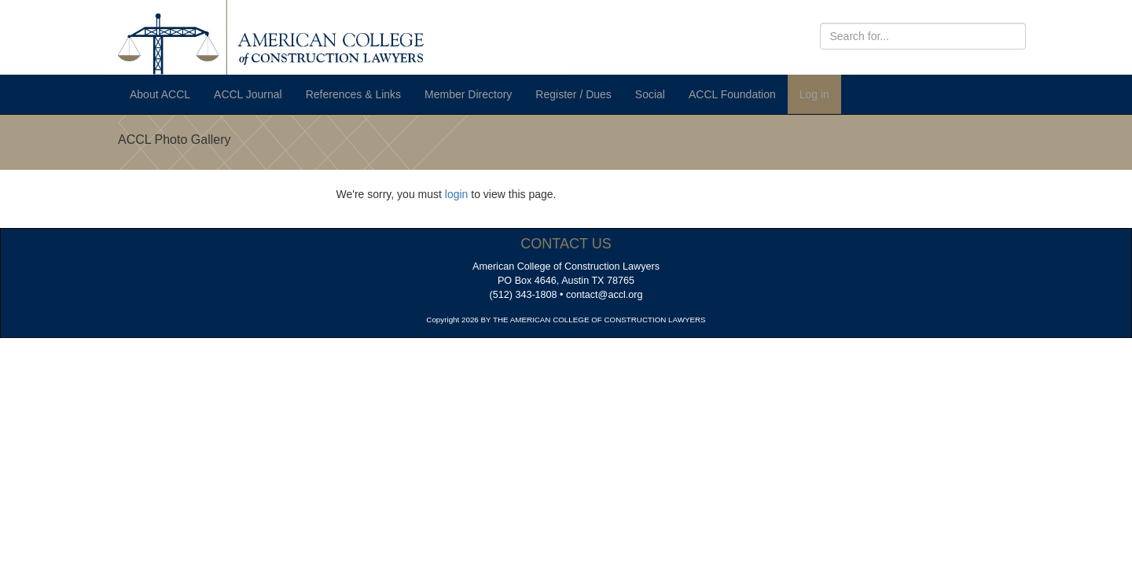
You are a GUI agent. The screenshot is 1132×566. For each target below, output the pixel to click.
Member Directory (468, 94)
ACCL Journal (248, 94)
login (457, 194)
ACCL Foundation (732, 94)
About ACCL (160, 94)
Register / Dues (573, 94)
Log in (814, 94)
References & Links (353, 94)
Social (650, 94)
